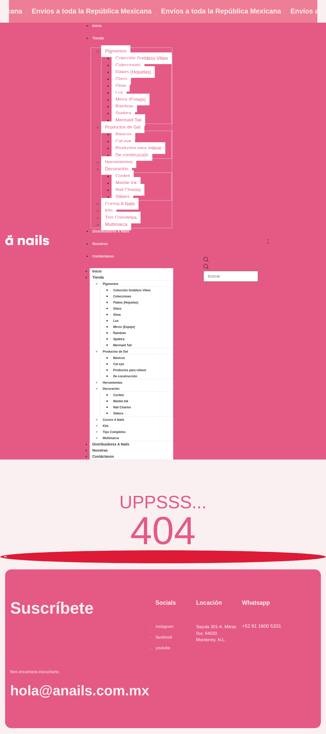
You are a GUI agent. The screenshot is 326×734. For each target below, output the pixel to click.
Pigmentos (116, 51)
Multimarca (116, 224)
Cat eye (123, 141)
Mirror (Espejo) (130, 99)
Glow (120, 85)
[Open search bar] (206, 260)
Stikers (122, 196)
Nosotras (100, 244)
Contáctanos (103, 256)
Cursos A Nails (120, 203)
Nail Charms (128, 189)
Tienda (98, 38)
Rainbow (124, 106)
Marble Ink (126, 182)
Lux (119, 92)
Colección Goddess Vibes (141, 58)
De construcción (131, 154)
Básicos (123, 134)
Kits (109, 210)
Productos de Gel (122, 127)
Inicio (97, 26)
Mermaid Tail (128, 120)
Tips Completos (121, 217)
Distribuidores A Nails (110, 231)
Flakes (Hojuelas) (133, 72)
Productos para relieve (138, 148)
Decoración (116, 168)
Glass (121, 78)
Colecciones (127, 65)
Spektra (123, 113)
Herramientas (118, 162)
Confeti (122, 176)
